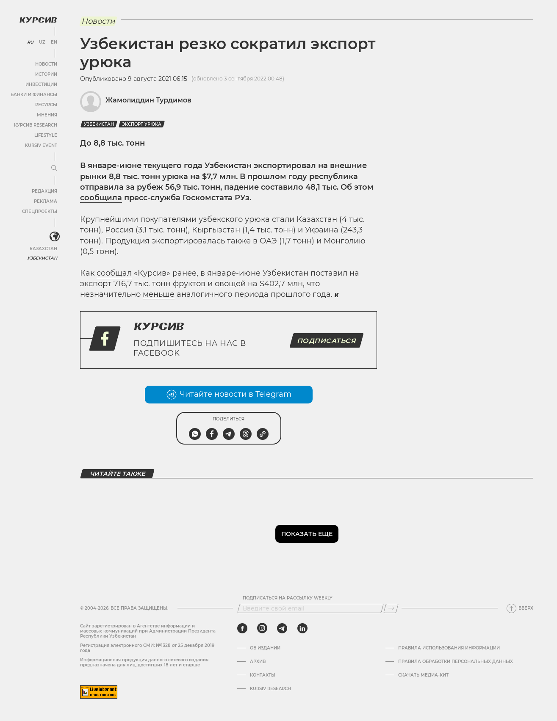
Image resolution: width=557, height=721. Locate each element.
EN (54, 42)
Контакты (262, 675)
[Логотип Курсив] (38, 20)
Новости (46, 64)
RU (30, 42)
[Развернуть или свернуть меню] (54, 168)
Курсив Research (35, 125)
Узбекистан (42, 258)
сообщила (101, 197)
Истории (46, 74)
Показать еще (307, 534)
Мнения (47, 115)
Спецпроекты (39, 211)
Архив (258, 661)
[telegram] (282, 628)
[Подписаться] (391, 608)
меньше (159, 294)
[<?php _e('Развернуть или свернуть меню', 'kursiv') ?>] (55, 236)
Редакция (44, 191)
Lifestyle (45, 135)
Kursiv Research (270, 688)
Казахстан (43, 248)
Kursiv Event (41, 145)
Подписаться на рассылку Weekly (288, 598)
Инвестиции (41, 84)
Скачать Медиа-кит (423, 675)
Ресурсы (46, 105)
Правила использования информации (449, 648)
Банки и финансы (34, 94)
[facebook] (242, 628)
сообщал (114, 273)
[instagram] (262, 628)
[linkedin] (302, 628)
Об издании (265, 648)
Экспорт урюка (141, 124)
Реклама (45, 201)
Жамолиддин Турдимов (148, 100)
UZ (42, 42)
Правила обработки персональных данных (455, 661)
